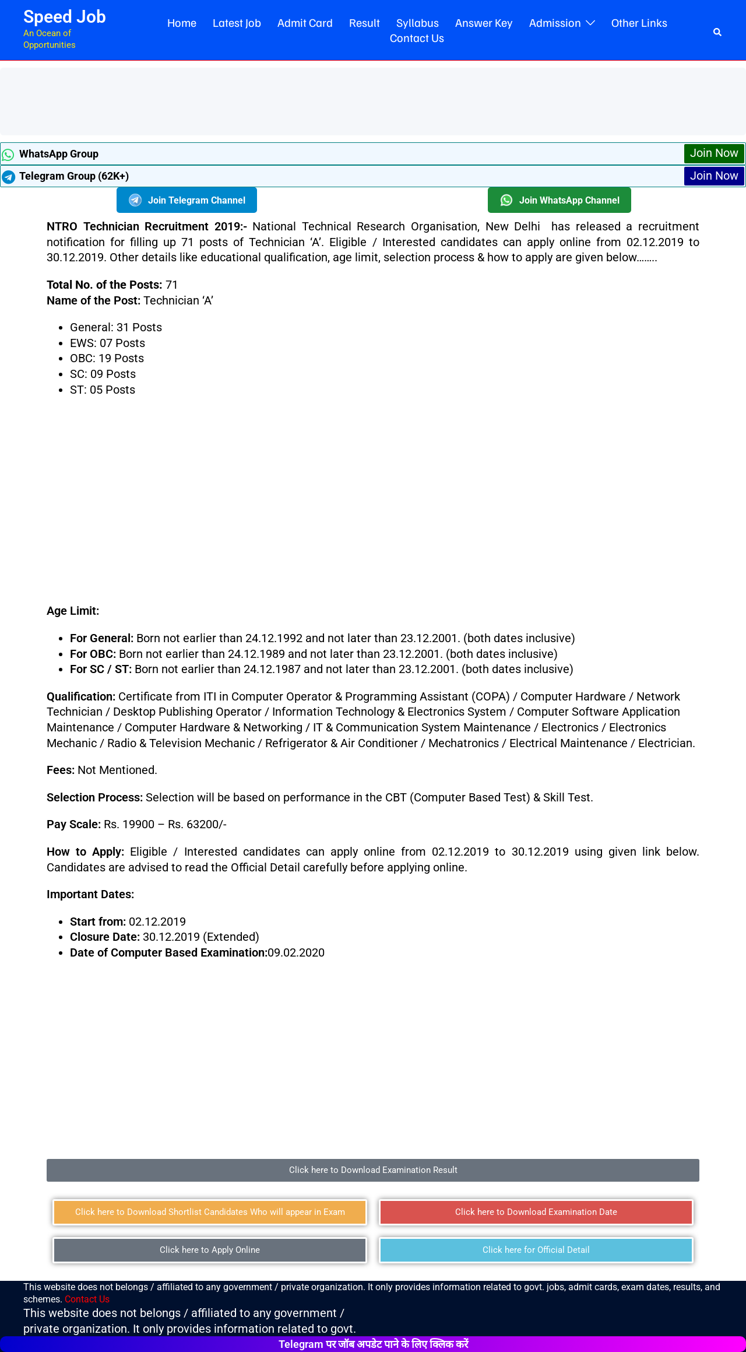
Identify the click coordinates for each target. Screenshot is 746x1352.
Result (364, 22)
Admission (555, 22)
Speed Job (64, 16)
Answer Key (484, 22)
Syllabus (417, 22)
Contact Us (417, 37)
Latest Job (237, 22)
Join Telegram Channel (186, 201)
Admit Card (305, 22)
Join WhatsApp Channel (559, 201)
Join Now (714, 153)
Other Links (639, 22)
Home (181, 22)
